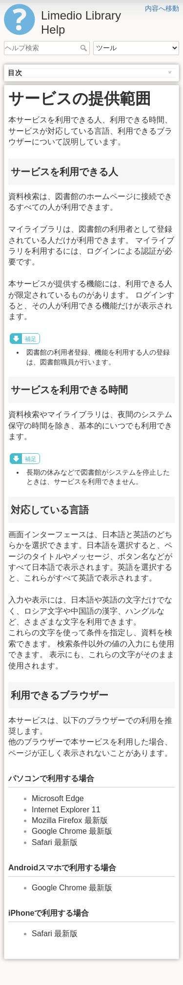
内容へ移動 (162, 8)
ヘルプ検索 (84, 47)
